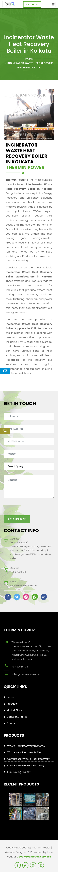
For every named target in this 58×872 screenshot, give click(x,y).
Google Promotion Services (34, 856)
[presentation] (27, 505)
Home (29, 58)
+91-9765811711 (18, 568)
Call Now (32, 4)
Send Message (17, 515)
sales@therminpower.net (23, 581)
